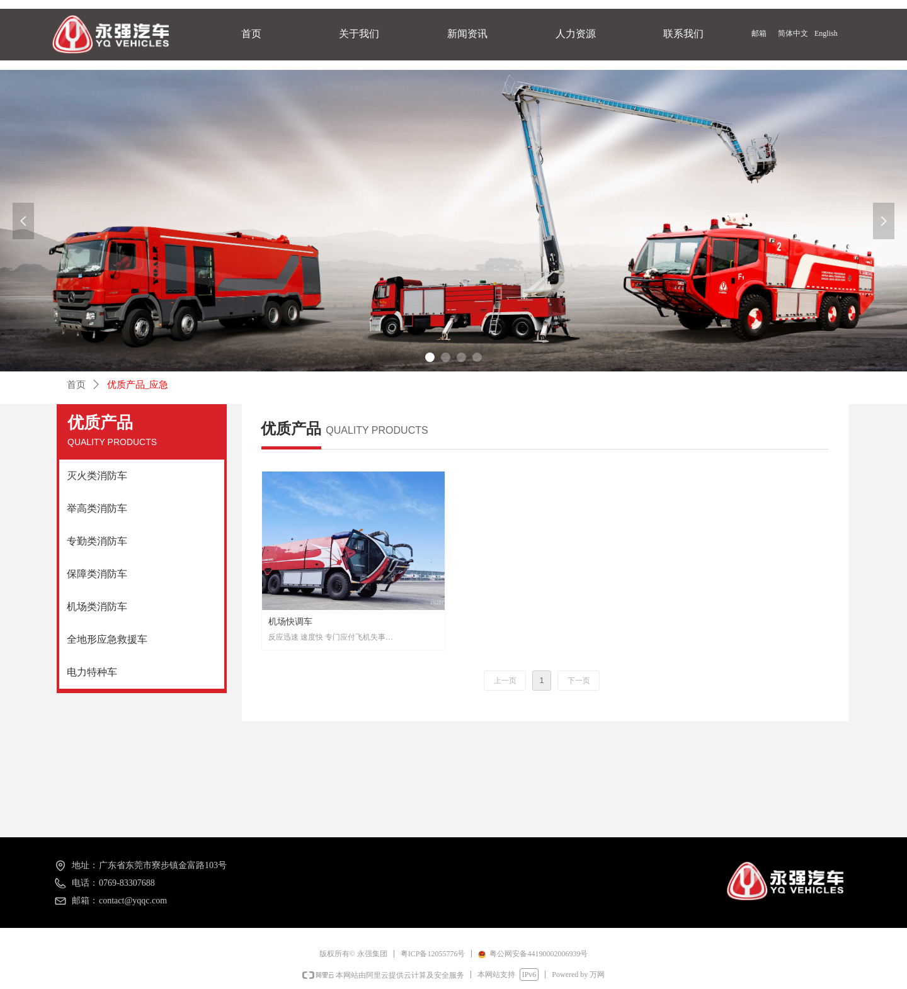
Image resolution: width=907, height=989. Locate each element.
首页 (76, 385)
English (826, 33)
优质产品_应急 (138, 385)
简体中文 (793, 33)
